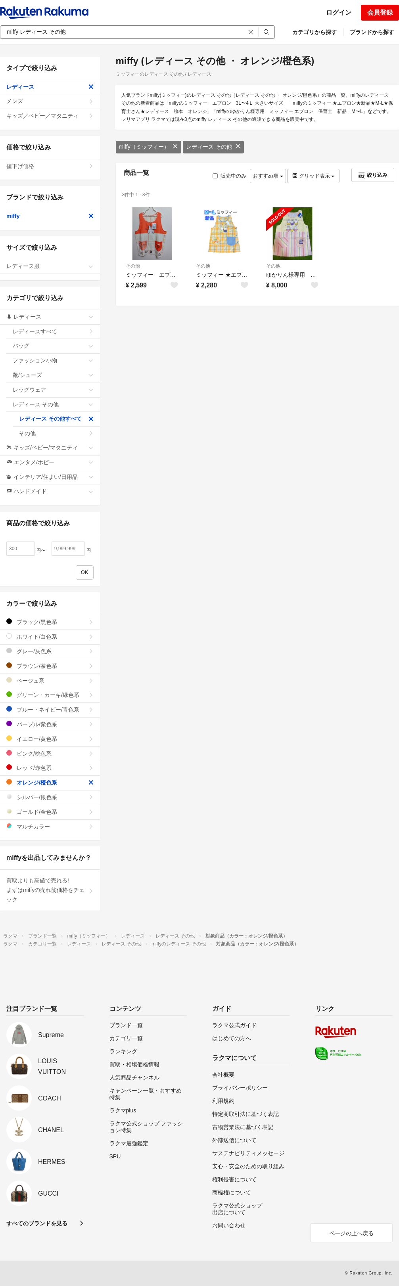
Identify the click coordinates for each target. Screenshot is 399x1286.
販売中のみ (229, 176)
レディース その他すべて (56, 418)
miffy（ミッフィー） (148, 147)
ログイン (338, 12)
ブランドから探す (372, 32)
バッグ (53, 346)
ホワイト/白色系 (50, 636)
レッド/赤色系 (50, 767)
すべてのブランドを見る (36, 1223)
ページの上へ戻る (351, 1233)
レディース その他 (213, 147)
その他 (133, 266)
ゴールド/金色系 (50, 811)
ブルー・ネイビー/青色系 (50, 709)
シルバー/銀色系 (50, 797)
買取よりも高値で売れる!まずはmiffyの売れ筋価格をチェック (50, 890)
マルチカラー (50, 826)
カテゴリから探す (314, 32)
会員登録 (380, 12)
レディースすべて (53, 331)
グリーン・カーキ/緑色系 (50, 694)
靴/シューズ (53, 375)
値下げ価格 (50, 166)
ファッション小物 (53, 360)
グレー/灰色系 (50, 651)
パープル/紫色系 (50, 724)
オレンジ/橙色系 (50, 782)
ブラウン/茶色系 (50, 665)
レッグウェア (53, 390)
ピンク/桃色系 (50, 753)
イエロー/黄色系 (50, 738)
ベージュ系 (50, 680)
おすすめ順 (268, 176)
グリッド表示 (313, 176)
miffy (50, 216)
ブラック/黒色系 (50, 621)
